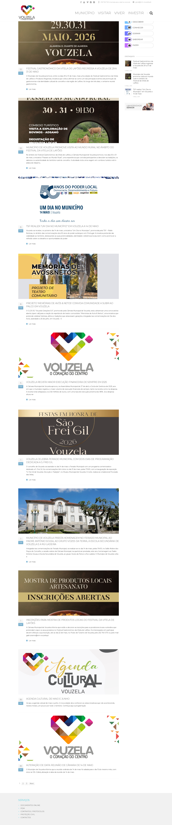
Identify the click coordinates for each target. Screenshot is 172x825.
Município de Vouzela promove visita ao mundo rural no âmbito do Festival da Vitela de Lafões (143, 78)
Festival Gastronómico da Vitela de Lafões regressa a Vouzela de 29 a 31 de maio (143, 64)
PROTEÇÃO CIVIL (28, 814)
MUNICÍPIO (85, 13)
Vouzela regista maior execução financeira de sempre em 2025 (66, 382)
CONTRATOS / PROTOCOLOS (32, 811)
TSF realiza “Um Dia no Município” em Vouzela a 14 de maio (62, 226)
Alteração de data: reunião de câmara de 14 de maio (59, 765)
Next (32, 783)
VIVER (119, 13)
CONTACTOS (26, 818)
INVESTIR (136, 13)
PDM (23, 808)
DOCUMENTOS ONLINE (30, 805)
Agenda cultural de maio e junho (48, 698)
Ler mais (32, 89)
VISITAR (104, 13)
